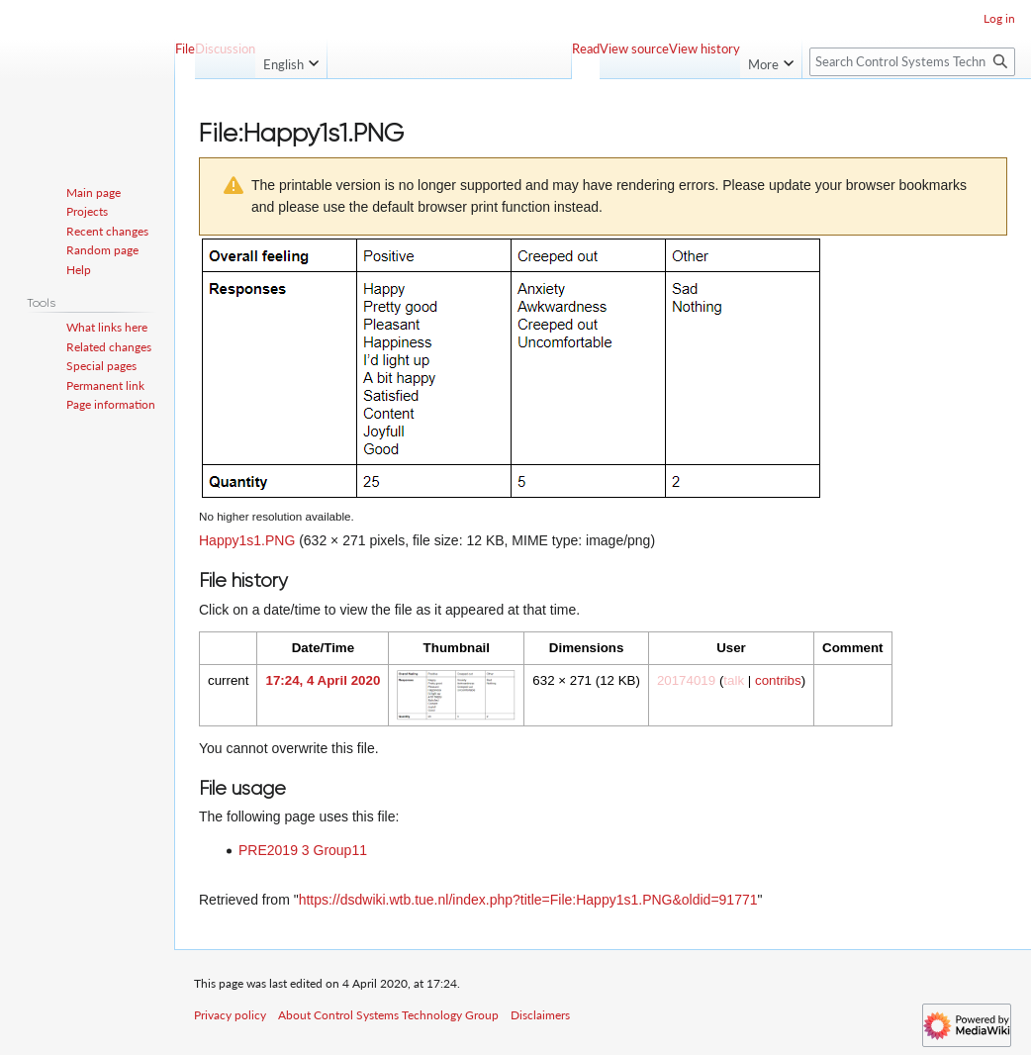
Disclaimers (540, 1014)
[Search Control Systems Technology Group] (912, 62)
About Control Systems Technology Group (388, 1014)
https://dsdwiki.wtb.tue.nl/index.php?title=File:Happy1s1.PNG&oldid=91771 (528, 900)
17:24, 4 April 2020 (322, 680)
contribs (778, 680)
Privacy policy (230, 1014)
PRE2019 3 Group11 (302, 850)
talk (733, 680)
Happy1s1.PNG (247, 540)
